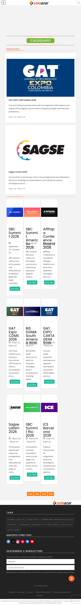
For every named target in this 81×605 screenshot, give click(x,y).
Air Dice (20, 520)
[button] (78, 2)
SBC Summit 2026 (15, 233)
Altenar (11, 520)
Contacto (39, 595)
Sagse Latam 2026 (18, 172)
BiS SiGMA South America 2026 (32, 335)
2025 (37, 494)
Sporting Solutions (41, 525)
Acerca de (20, 592)
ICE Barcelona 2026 (48, 430)
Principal (11, 592)
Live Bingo (12, 525)
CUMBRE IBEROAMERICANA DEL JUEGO (57, 520)
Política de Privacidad (42, 592)
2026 (30, 494)
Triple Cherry (13, 530)
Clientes (30, 592)
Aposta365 (67, 525)
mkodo (56, 525)
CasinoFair (24, 525)
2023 (51, 494)
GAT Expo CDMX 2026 (14, 334)
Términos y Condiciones (61, 592)
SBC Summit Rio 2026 (32, 430)
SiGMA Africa (33, 520)
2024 (44, 494)
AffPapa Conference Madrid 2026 (49, 238)
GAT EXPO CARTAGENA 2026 (22, 100)
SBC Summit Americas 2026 (32, 238)
